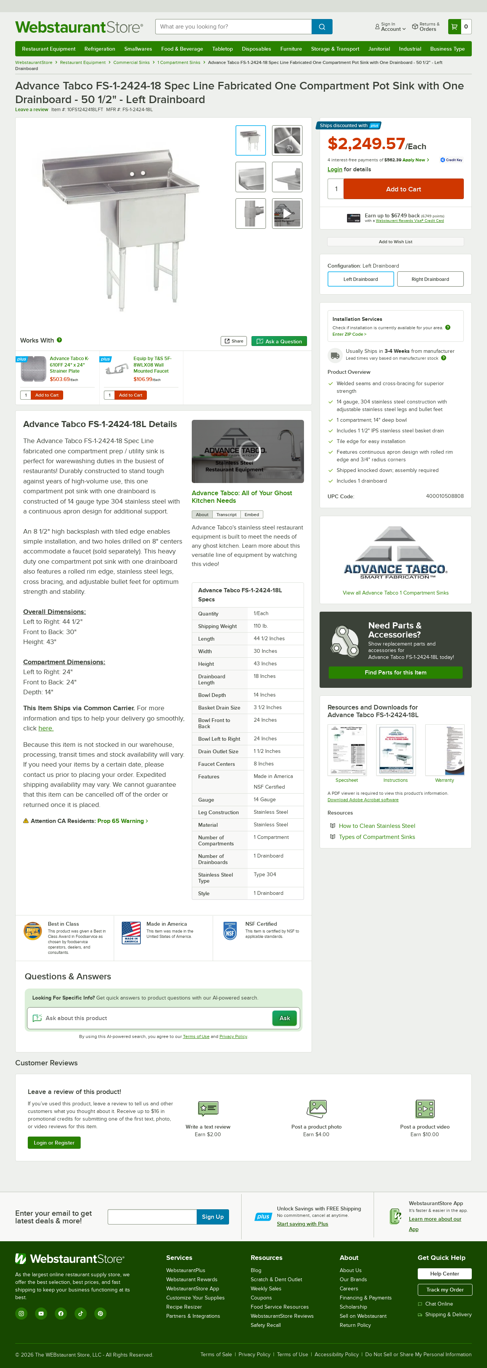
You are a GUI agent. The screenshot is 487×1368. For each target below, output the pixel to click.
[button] (251, 140)
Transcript (226, 514)
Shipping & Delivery (445, 1314)
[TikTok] (81, 1313)
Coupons (261, 1298)
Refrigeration (99, 49)
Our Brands (353, 1279)
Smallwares (138, 49)
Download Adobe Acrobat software (363, 799)
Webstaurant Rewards (192, 1279)
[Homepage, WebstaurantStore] (79, 27)
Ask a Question (279, 341)
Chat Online (435, 1304)
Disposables (256, 49)
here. (46, 728)
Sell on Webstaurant (363, 1316)
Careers (349, 1288)
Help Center (444, 1274)
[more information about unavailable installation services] (447, 328)
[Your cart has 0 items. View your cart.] (460, 26)
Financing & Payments (366, 1298)
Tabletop (222, 49)
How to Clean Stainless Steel (400, 825)
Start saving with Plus (302, 1224)
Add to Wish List (395, 241)
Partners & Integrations (193, 1316)
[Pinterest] (100, 1313)
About (202, 514)
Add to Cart (47, 395)
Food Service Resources (280, 1307)
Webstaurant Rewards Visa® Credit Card (410, 220)
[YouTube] (41, 1313)
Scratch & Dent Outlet (276, 1279)
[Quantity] (336, 189)
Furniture (291, 49)
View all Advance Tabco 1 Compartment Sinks (396, 593)
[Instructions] (395, 753)
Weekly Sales (266, 1288)
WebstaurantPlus (185, 1270)
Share (234, 341)
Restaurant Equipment (48, 49)
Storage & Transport (335, 49)
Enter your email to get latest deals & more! (53, 1217)
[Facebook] (61, 1313)
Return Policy (355, 1325)
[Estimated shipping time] (443, 357)
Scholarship (353, 1307)
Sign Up (213, 1216)
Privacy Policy (233, 1036)
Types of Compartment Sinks (400, 836)
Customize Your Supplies (195, 1298)
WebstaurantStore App (192, 1288)
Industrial (410, 49)
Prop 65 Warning (120, 821)
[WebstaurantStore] (77, 1259)
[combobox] (233, 26)
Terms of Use (196, 1036)
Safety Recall (266, 1325)
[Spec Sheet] (347, 753)
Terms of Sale (216, 1354)
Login (335, 169)
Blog (256, 1270)
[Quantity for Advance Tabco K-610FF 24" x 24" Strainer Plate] (25, 395)
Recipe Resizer (184, 1307)
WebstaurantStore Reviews (282, 1316)
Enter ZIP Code (349, 334)
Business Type (447, 49)
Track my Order (445, 1290)
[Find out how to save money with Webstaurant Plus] (23, 359)
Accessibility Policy (337, 1354)
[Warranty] (444, 753)
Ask (285, 1018)
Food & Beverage (182, 49)
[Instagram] (21, 1313)
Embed (252, 514)
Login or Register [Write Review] (54, 1143)
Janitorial (379, 49)
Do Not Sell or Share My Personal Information (418, 1354)
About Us (351, 1270)
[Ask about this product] (163, 1018)
